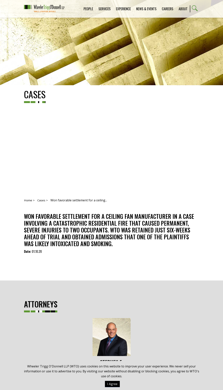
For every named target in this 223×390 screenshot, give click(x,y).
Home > (29, 200)
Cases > (42, 200)
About (183, 8)
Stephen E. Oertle (112, 344)
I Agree (112, 384)
